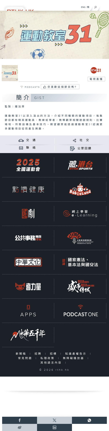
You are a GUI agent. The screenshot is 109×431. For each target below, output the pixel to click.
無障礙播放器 (74, 358)
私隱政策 (48, 358)
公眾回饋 (84, 148)
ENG (83, 7)
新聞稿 (22, 353)
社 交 (85, 140)
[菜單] (104, 6)
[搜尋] (95, 6)
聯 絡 (31, 147)
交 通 (31, 140)
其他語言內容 (51, 362)
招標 (54, 353)
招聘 (39, 353)
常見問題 (26, 358)
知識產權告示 (76, 353)
